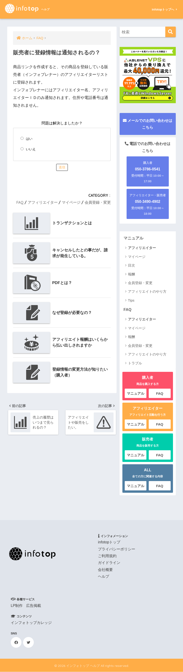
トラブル (135, 363)
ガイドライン (109, 563)
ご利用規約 (107, 556)
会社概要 (105, 570)
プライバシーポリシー (116, 549)
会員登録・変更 (98, 202)
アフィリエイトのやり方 (147, 292)
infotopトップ (109, 542)
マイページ (71, 202)
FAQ (20, 202)
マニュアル (133, 238)
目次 (131, 265)
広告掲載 (33, 606)
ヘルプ (103, 577)
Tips (131, 300)
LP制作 (17, 606)
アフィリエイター (43, 202)
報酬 (131, 274)
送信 (62, 167)
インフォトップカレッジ (31, 623)
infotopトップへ (164, 9)
